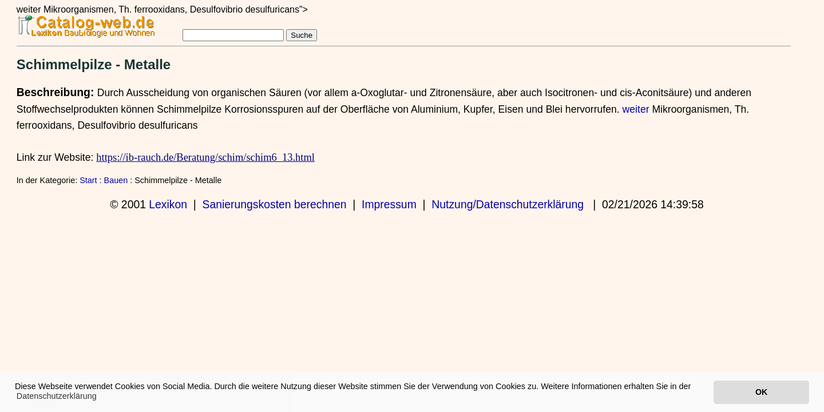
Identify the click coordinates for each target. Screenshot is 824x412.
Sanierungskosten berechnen (275, 204)
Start (88, 180)
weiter (636, 109)
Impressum (389, 204)
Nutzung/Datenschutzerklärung (507, 204)
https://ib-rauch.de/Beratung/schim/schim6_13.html (205, 157)
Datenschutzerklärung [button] (57, 396)
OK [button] (761, 392)
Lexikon (168, 204)
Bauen (116, 180)
